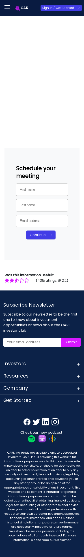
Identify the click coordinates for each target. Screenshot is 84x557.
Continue (38, 234)
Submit (71, 342)
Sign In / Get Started (58, 8)
